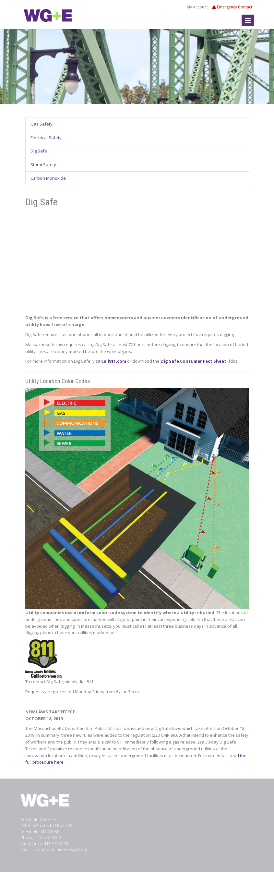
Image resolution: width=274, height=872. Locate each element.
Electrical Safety (46, 137)
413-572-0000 (56, 843)
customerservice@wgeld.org (59, 849)
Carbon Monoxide (48, 178)
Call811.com (113, 361)
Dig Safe (38, 151)
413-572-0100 (48, 837)
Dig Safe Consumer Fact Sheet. (194, 361)
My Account (197, 7)
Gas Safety (41, 124)
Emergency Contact (232, 7)
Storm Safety (43, 164)
